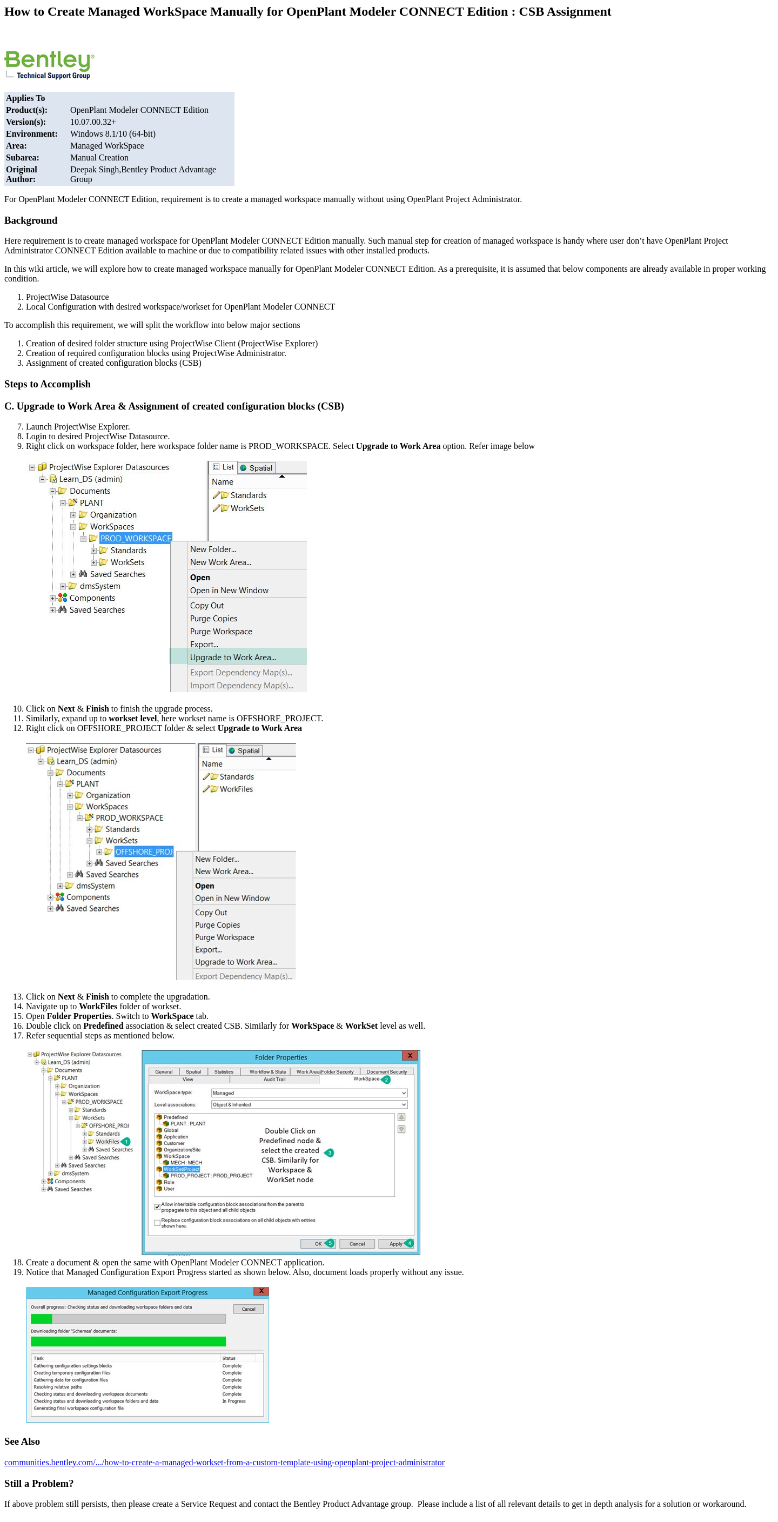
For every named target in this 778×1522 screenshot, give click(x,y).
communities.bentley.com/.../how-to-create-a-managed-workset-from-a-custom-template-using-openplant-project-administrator (224, 1462)
